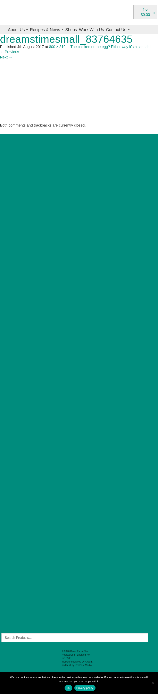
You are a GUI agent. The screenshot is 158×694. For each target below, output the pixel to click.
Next (6, 57)
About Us (18, 30)
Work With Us (91, 30)
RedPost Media (83, 665)
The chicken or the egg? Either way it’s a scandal (110, 47)
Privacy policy (84, 688)
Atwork (89, 661)
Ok (68, 688)
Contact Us (117, 30)
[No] (153, 683)
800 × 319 (57, 47)
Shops (71, 30)
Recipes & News (46, 30)
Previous (9, 52)
